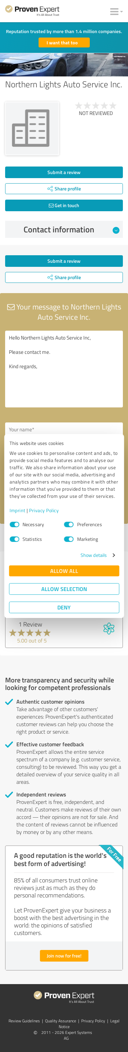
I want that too (62, 42)
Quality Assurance (60, 1021)
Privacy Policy (44, 510)
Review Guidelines (24, 1021)
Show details (94, 555)
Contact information (71, 229)
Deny (64, 607)
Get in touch (64, 205)
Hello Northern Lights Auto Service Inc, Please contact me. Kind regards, (64, 369)
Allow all (64, 571)
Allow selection (64, 589)
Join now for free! (64, 955)
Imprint (18, 510)
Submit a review (64, 172)
